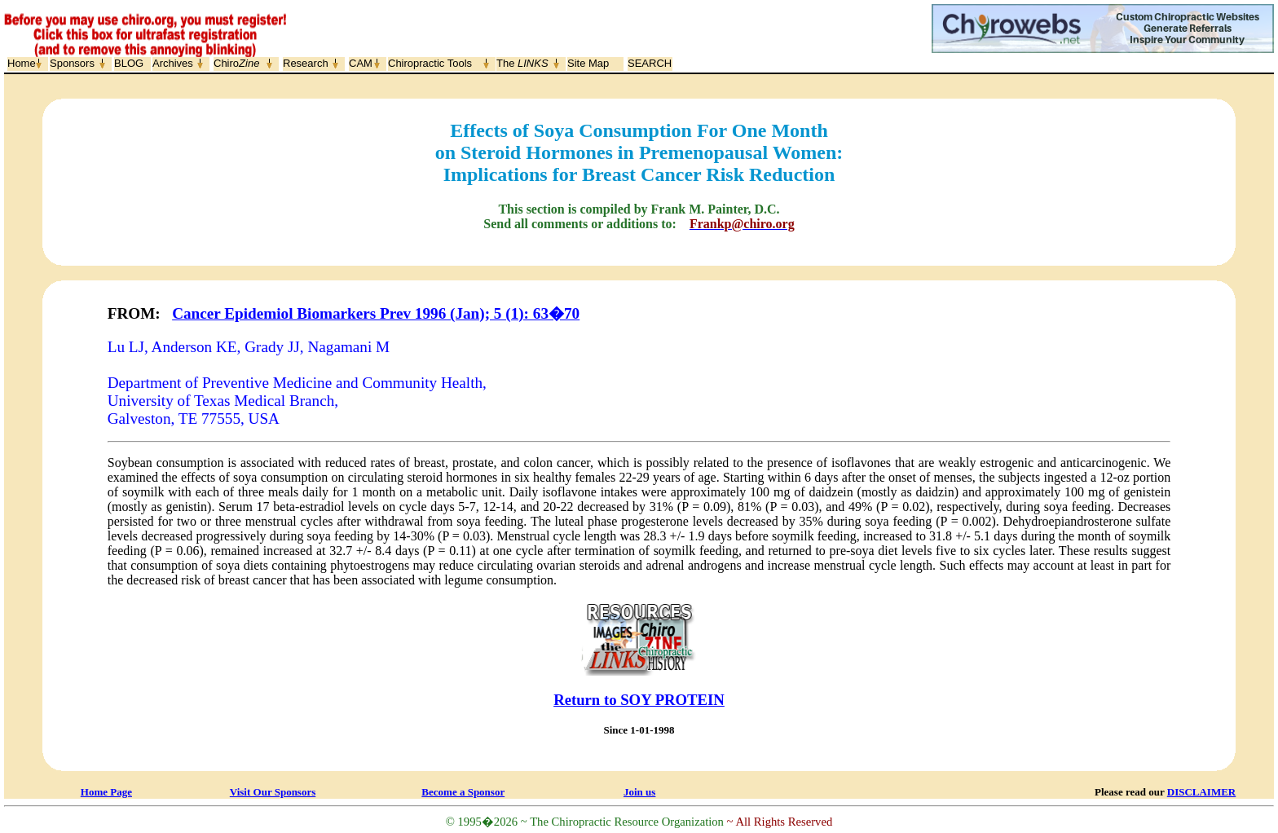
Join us (639, 792)
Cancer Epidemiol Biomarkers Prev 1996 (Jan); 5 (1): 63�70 (376, 313)
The (522, 63)
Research (305, 63)
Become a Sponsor (463, 792)
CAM (360, 63)
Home (21, 63)
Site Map (588, 63)
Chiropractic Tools (430, 63)
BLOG (128, 63)
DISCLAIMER (1201, 792)
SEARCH (650, 63)
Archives (172, 63)
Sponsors (72, 63)
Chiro (236, 63)
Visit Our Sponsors (272, 792)
